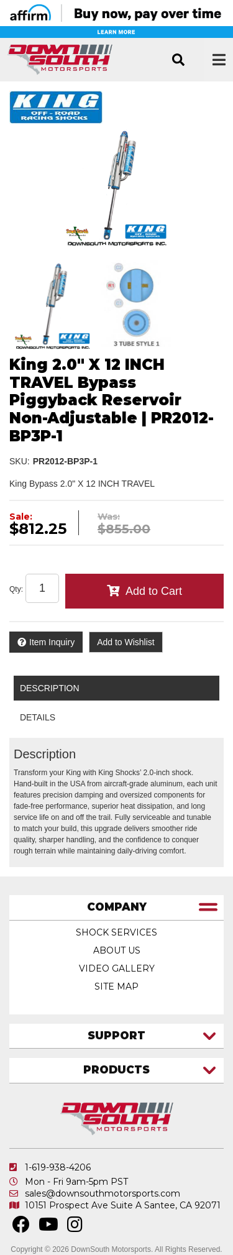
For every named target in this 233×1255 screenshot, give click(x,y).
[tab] (116, 908)
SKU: (19, 461)
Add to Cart (154, 591)
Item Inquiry (52, 642)
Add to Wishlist (126, 642)
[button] (178, 59)
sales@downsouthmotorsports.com (102, 1193)
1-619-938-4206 (58, 1167)
